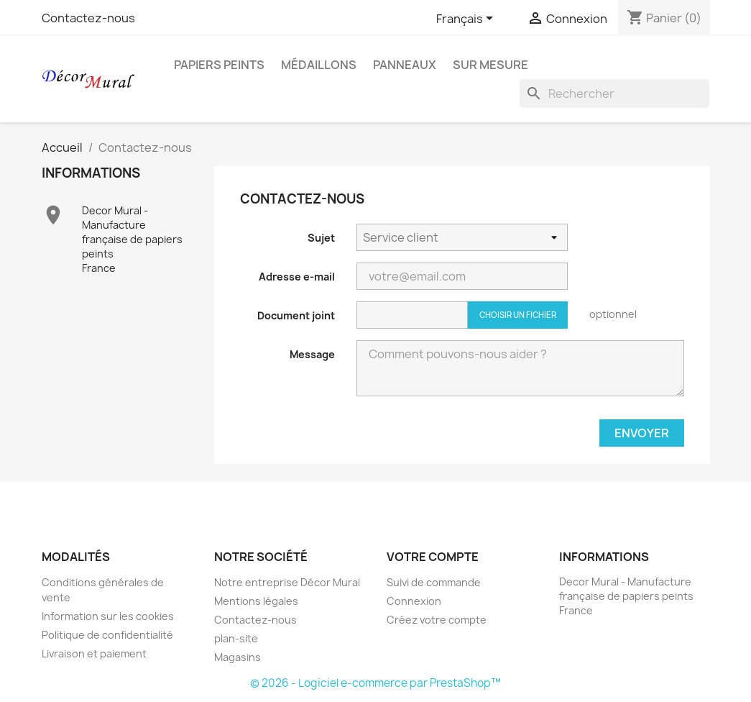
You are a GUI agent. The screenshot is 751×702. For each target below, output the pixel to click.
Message (312, 354)
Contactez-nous (88, 18)
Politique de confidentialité (107, 635)
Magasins (237, 657)
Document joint (296, 315)
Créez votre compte (437, 619)
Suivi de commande (434, 582)
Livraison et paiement (94, 653)
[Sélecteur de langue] (467, 19)
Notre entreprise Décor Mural (287, 582)
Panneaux (404, 65)
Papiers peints (219, 65)
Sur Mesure (490, 65)
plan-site (236, 638)
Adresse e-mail (297, 276)
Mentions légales (256, 601)
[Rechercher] (614, 93)
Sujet (321, 238)
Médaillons (318, 65)
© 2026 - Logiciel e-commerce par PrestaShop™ (375, 682)
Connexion (414, 601)
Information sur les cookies (108, 616)
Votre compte (433, 557)
